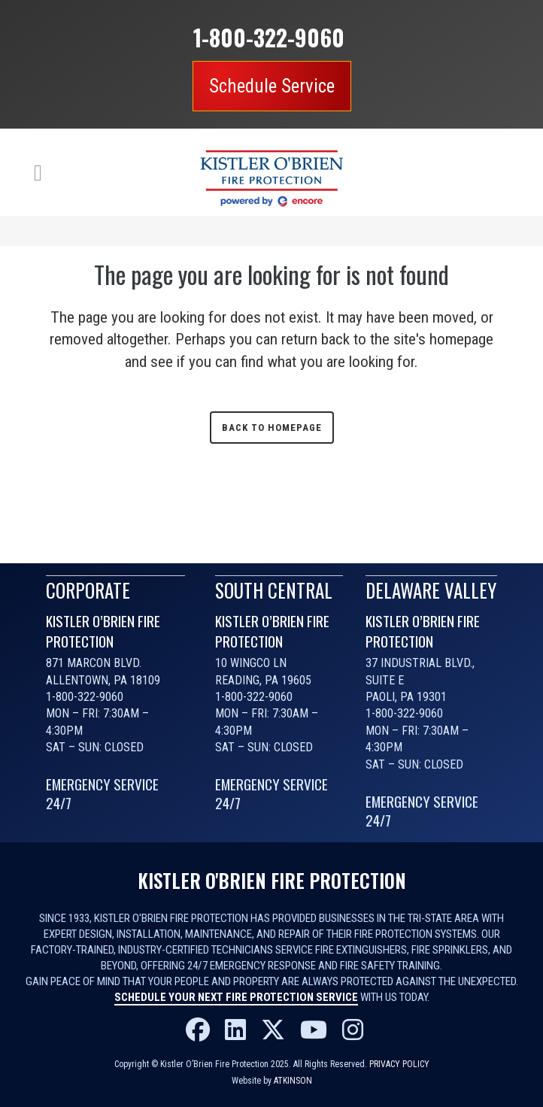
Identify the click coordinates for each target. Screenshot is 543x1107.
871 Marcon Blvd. (93, 663)
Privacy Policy (399, 1064)
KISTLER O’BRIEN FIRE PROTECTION (103, 631)
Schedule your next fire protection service (236, 997)
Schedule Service (272, 86)
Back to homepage (272, 427)
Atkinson (293, 1080)
